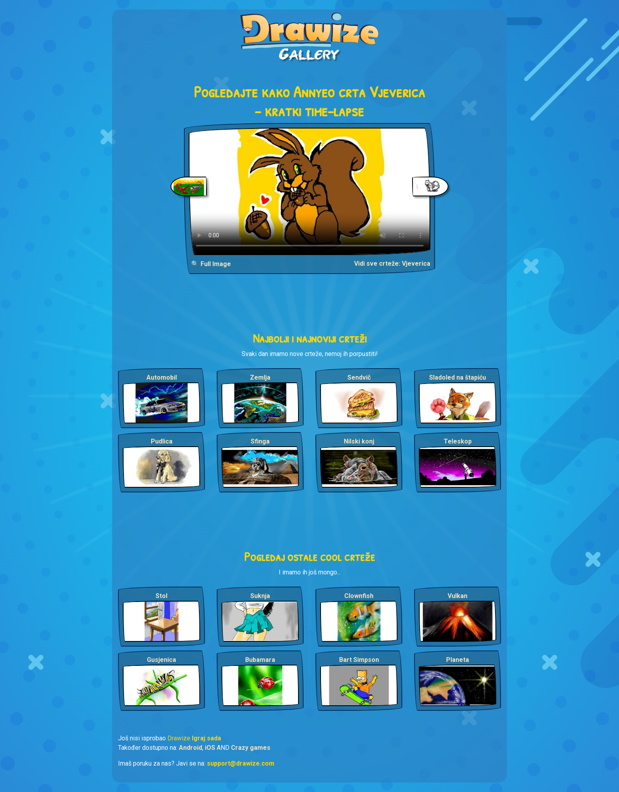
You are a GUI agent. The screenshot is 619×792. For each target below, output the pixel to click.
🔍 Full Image (211, 264)
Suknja (260, 596)
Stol (161, 596)
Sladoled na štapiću (457, 377)
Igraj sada (206, 738)
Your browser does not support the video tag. (310, 191)
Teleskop (458, 441)
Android (190, 747)
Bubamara (260, 659)
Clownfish (358, 596)
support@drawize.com (240, 763)
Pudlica (162, 441)
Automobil (161, 377)
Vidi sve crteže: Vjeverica (392, 263)
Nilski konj (359, 441)
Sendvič (359, 377)
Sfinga (260, 441)
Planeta (457, 659)
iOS (210, 747)
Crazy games (250, 747)
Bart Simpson (359, 659)
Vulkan (457, 596)
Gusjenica (161, 659)
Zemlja (260, 377)
